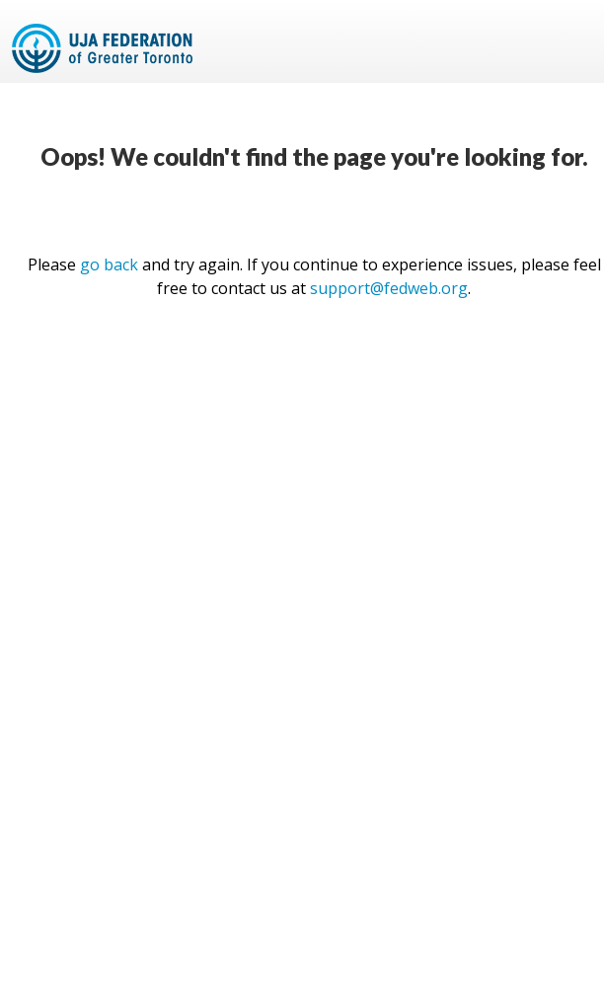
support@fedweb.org (389, 288)
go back (109, 264)
